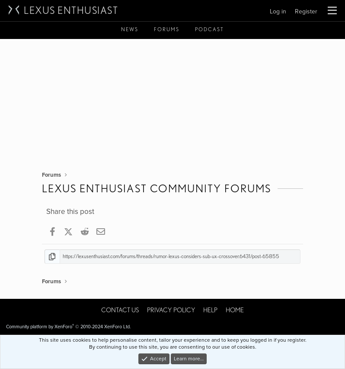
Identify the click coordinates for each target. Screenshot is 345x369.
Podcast (209, 29)
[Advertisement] (172, 104)
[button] (332, 10)
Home (235, 310)
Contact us (120, 310)
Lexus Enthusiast (71, 10)
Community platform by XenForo (68, 327)
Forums (166, 29)
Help (210, 310)
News (129, 29)
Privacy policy (171, 310)
